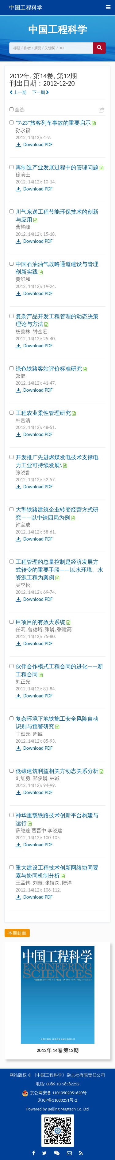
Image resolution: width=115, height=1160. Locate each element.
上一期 (18, 92)
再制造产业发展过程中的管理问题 (58, 167)
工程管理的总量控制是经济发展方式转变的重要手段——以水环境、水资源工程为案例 (59, 570)
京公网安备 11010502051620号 (54, 1092)
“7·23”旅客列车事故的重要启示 (54, 123)
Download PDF (37, 144)
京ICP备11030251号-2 (57, 1100)
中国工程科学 (25, 7)
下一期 (40, 92)
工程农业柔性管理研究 (44, 413)
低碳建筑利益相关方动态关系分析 (58, 771)
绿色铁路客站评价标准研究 (49, 368)
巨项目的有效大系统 (41, 622)
